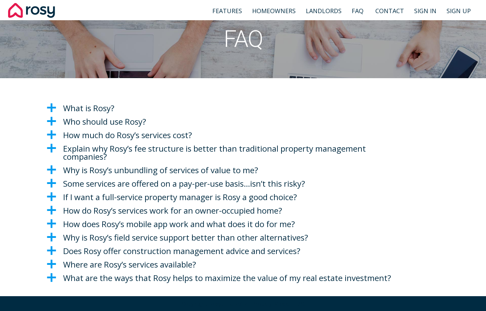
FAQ (357, 11)
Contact (389, 11)
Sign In (425, 11)
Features (227, 11)
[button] (243, 108)
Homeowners (274, 11)
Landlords (324, 11)
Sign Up (459, 11)
